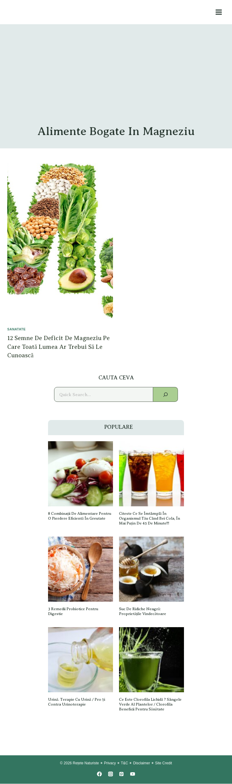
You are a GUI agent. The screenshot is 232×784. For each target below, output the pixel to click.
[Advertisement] (116, 78)
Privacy (110, 763)
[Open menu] (218, 12)
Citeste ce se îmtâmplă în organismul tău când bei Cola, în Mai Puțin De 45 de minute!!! (150, 518)
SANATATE (16, 329)
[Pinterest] (121, 774)
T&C (124, 763)
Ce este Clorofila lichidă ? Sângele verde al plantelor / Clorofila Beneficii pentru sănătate (151, 704)
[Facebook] (99, 774)
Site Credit (163, 763)
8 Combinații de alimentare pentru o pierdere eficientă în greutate (80, 516)
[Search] (165, 394)
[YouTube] (132, 774)
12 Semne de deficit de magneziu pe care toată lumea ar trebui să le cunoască (59, 346)
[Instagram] (110, 774)
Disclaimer (141, 763)
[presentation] (60, 242)
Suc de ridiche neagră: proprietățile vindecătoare (143, 611)
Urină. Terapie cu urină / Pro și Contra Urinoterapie (77, 702)
